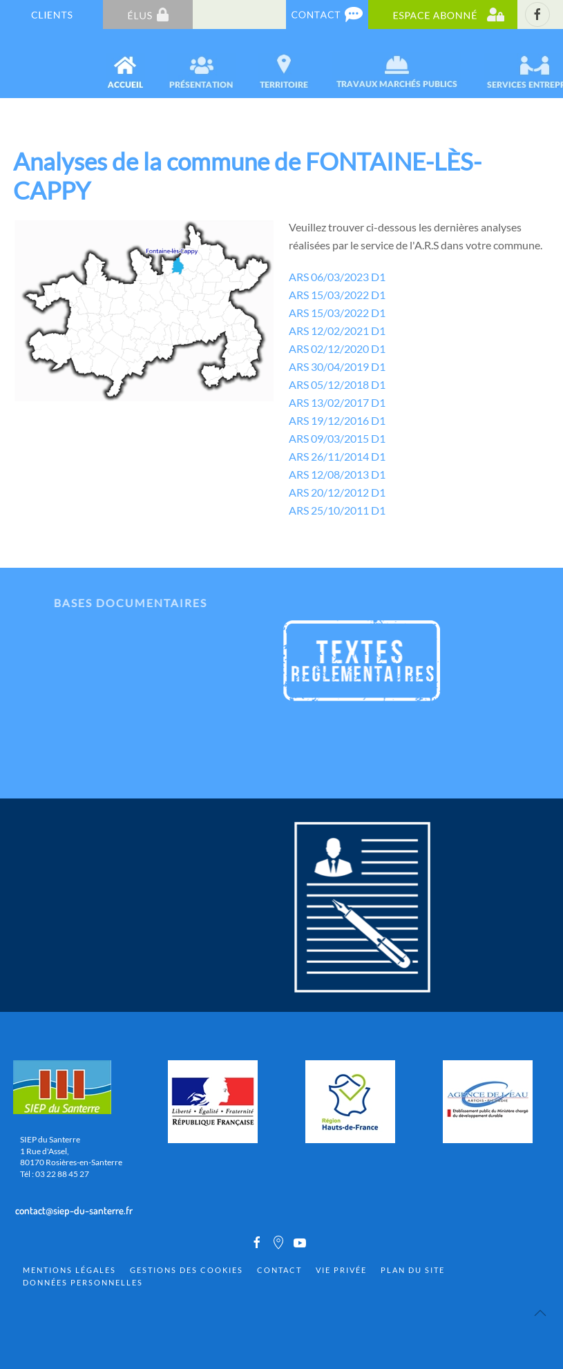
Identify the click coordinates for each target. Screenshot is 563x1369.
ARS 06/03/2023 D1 (337, 276)
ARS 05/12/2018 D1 (337, 384)
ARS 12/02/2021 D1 (337, 330)
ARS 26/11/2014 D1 (337, 456)
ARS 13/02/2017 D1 (337, 402)
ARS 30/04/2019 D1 (337, 366)
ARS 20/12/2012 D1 (337, 492)
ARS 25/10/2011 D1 (337, 510)
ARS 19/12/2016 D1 (337, 420)
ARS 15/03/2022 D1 (337, 294)
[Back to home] (15, 63)
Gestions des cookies (186, 1269)
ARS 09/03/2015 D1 (337, 438)
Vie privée (341, 1269)
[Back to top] (540, 1313)
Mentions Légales (69, 1269)
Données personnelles (83, 1282)
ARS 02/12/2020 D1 (337, 348)
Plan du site (413, 1269)
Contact (279, 1269)
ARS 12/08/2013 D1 (337, 474)
